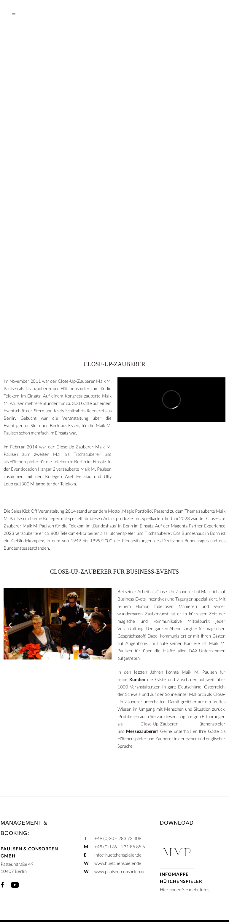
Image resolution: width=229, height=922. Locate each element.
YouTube (15, 885)
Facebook (2, 885)
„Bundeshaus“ (104, 525)
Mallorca (197, 694)
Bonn (128, 525)
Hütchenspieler (75, 388)
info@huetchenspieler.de (117, 854)
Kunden (137, 679)
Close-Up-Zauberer (159, 723)
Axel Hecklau (78, 476)
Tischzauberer (38, 388)
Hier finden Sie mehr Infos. (185, 889)
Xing (29, 885)
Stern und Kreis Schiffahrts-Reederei (69, 410)
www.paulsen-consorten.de (120, 871)
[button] (10, 625)
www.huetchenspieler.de (117, 863)
